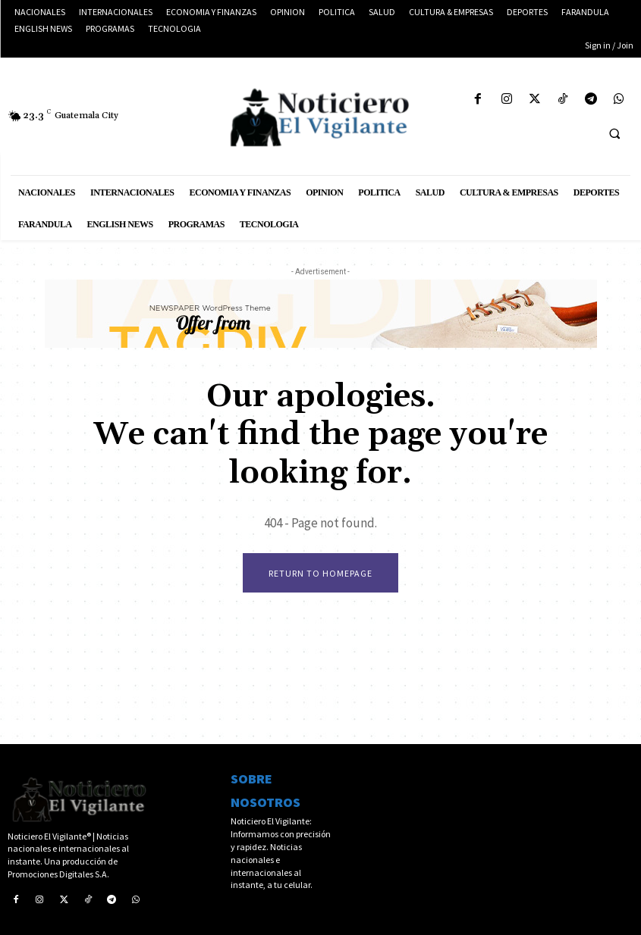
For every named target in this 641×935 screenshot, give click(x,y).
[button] (614, 133)
